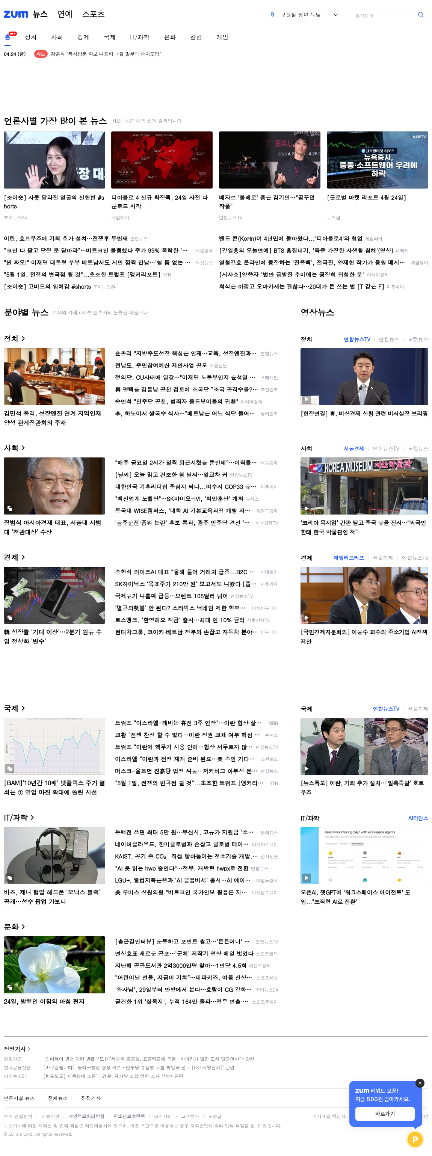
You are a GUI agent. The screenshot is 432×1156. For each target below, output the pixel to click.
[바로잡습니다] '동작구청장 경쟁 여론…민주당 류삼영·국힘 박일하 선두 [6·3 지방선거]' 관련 (138, 1067)
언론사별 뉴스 (19, 1098)
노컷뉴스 (418, 339)
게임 (222, 37)
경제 (83, 37)
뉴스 (40, 14)
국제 (110, 37)
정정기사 (15, 1049)
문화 (170, 37)
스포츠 (93, 14)
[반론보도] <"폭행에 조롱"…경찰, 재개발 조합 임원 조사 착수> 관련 (113, 1076)
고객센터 (190, 1116)
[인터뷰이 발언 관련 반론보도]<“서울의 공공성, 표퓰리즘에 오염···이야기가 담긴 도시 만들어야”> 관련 (149, 1058)
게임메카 (120, 217)
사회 (57, 37)
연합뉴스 (389, 339)
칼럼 (196, 37)
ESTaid (15, 1134)
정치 (31, 37)
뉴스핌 (333, 217)
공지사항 (163, 1116)
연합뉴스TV (230, 217)
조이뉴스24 (15, 217)
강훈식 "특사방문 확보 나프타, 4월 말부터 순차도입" (106, 53)
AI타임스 (418, 818)
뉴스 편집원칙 (18, 1116)
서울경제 (354, 448)
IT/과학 (140, 37)
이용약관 (50, 1116)
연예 (65, 14)
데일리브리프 (349, 557)
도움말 (215, 1116)
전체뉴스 (58, 1098)
